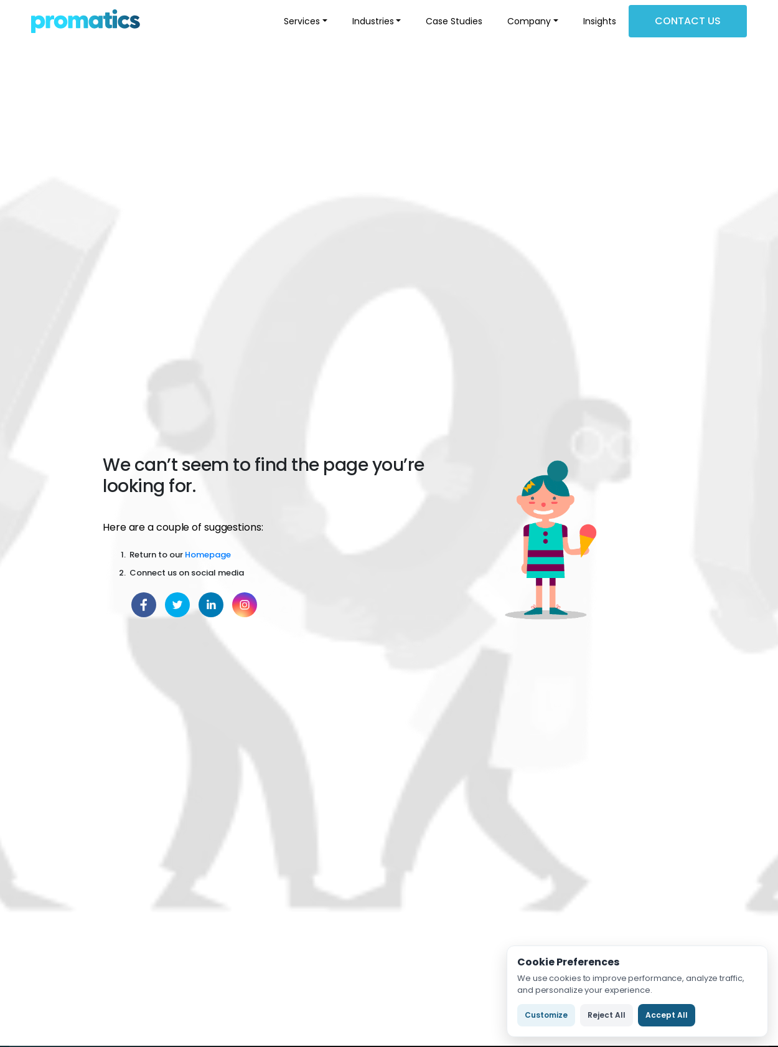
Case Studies (454, 21)
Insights (599, 21)
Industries (373, 21)
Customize (546, 1015)
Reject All (607, 1015)
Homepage (208, 555)
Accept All (666, 1015)
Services (302, 21)
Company (529, 21)
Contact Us (688, 21)
